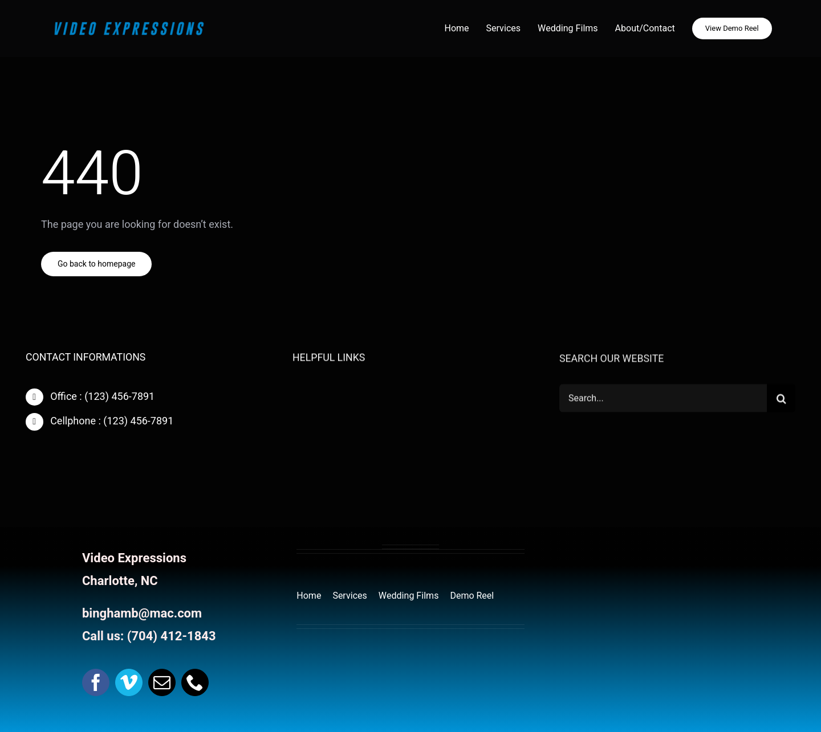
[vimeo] (129, 682)
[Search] (781, 399)
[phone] (195, 682)
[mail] (162, 682)
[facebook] (95, 682)
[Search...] (663, 399)
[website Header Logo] (128, 22)
